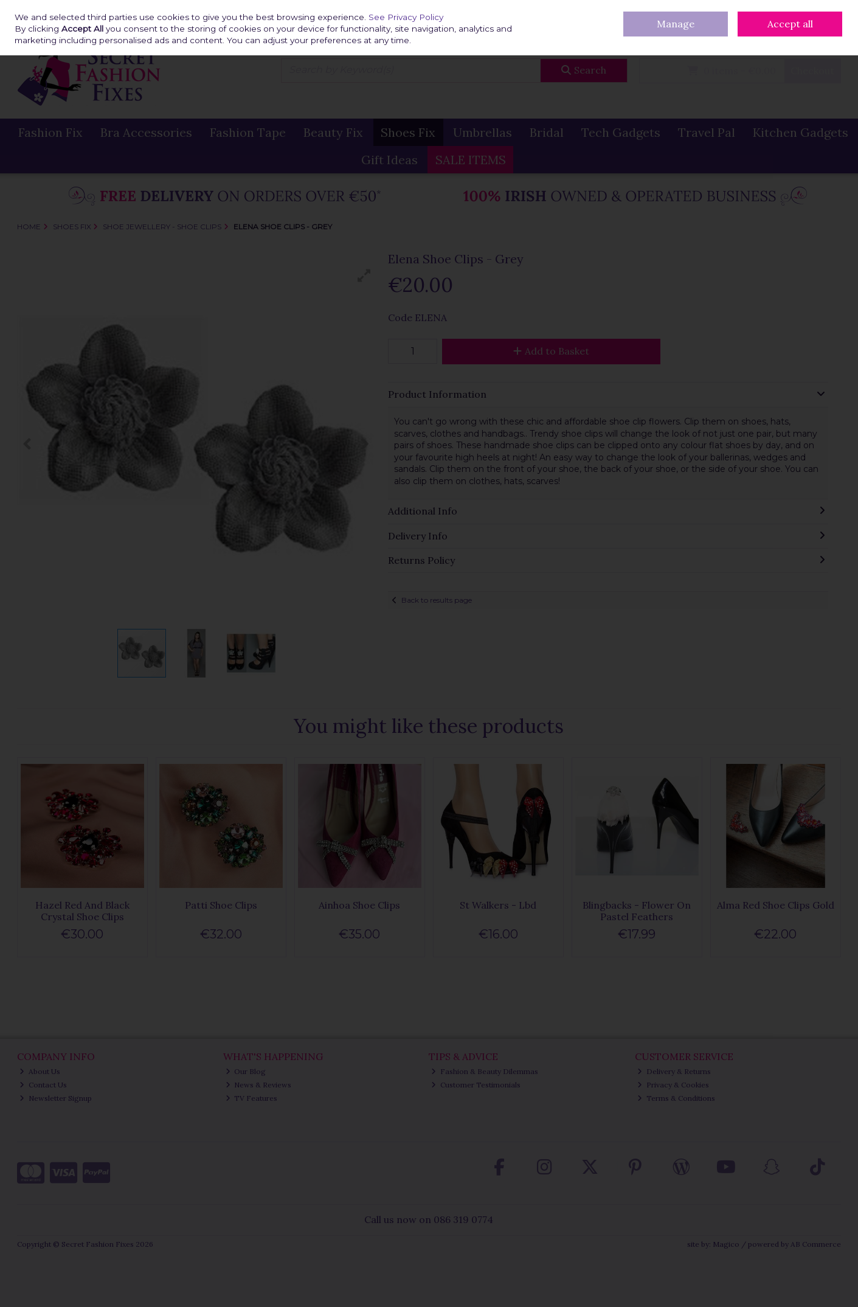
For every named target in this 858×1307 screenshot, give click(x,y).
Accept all (790, 24)
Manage (675, 24)
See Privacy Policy (405, 17)
